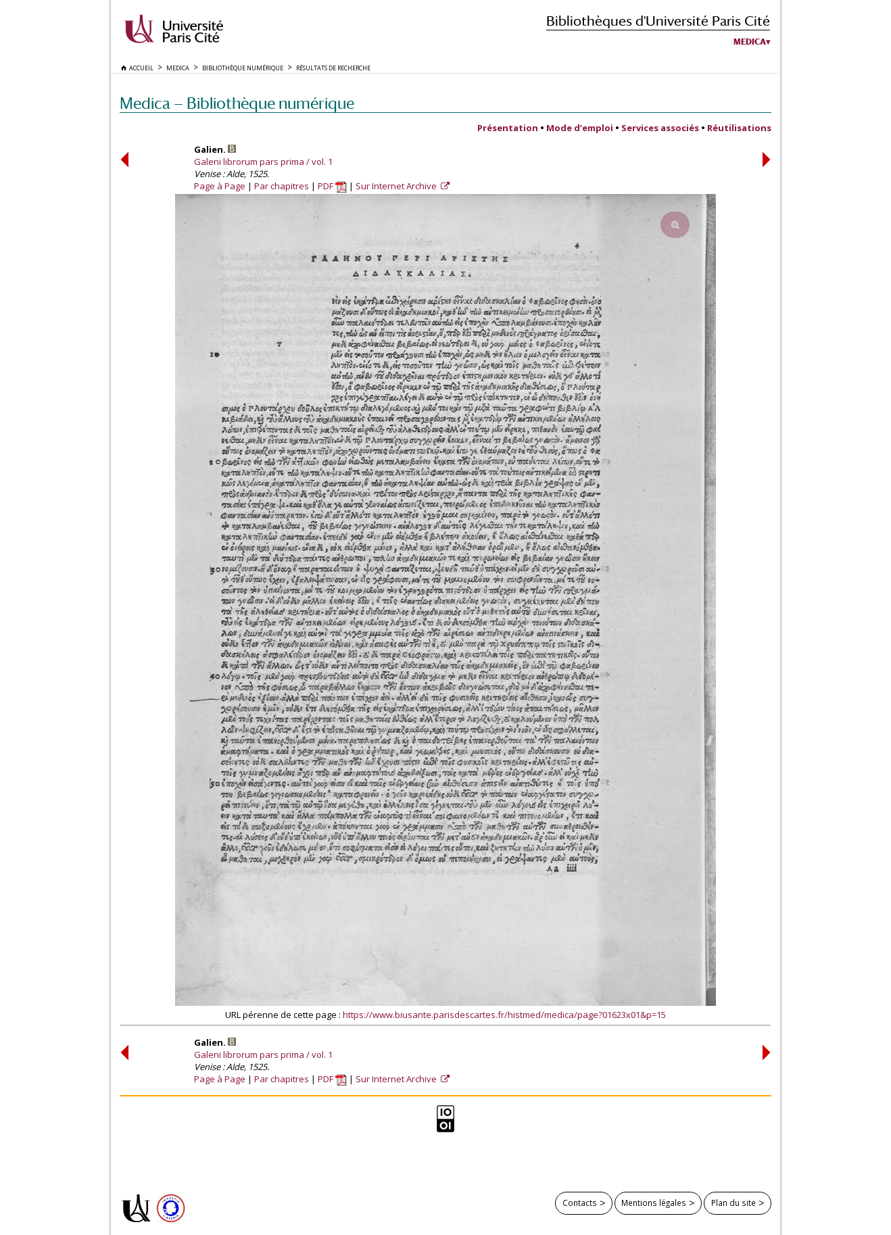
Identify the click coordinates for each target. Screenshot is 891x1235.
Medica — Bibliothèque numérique (237, 103)
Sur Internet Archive (397, 186)
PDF (332, 186)
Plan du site (733, 1202)
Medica (749, 42)
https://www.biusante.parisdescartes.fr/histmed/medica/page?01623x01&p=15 (504, 1015)
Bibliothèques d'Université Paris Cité (658, 20)
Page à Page (219, 186)
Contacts (579, 1202)
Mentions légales (653, 1202)
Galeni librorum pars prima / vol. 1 (263, 161)
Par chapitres (281, 186)
